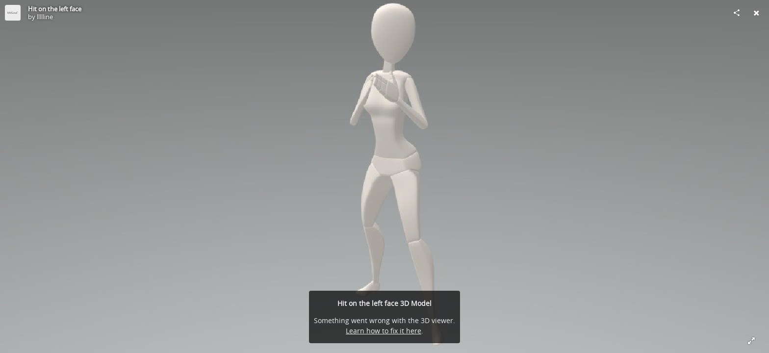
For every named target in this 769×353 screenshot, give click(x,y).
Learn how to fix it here (383, 330)
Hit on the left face (54, 8)
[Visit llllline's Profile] (13, 13)
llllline (45, 16)
